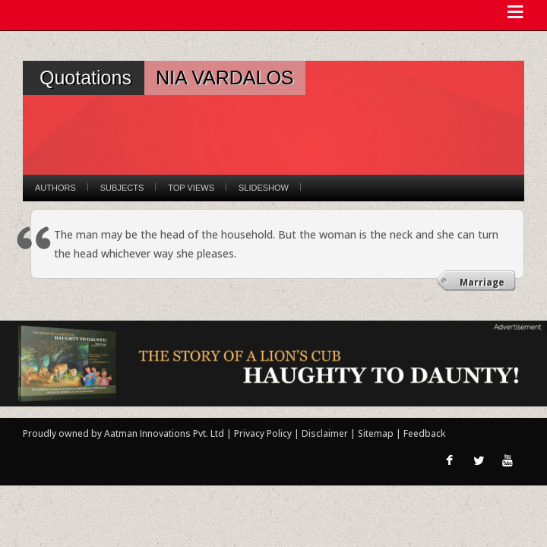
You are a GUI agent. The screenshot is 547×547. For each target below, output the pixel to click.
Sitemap (377, 433)
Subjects (122, 187)
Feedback (424, 433)
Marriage (482, 282)
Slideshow (264, 187)
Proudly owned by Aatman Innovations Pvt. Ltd (123, 433)
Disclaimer (325, 433)
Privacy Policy (264, 433)
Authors (55, 187)
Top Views (191, 187)
